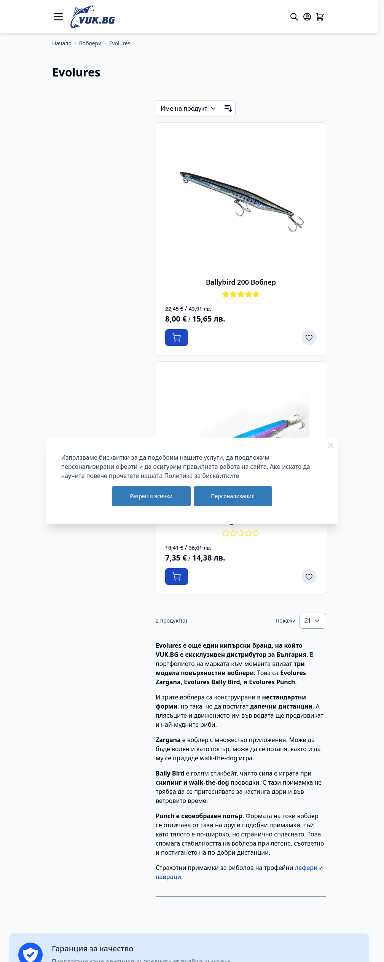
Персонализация (233, 496)
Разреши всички (151, 496)
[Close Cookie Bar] (330, 445)
